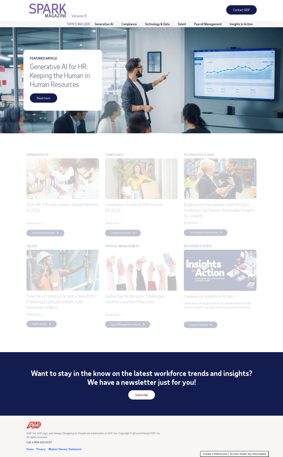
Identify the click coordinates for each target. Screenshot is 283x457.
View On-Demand (196, 325)
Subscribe (138, 396)
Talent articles (39, 324)
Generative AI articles (43, 232)
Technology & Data (157, 24)
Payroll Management (208, 24)
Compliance (129, 24)
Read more (40, 99)
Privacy (41, 449)
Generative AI (104, 24)
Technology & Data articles (203, 232)
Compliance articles (121, 232)
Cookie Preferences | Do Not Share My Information (234, 454)
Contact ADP (238, 11)
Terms (30, 449)
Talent (182, 24)
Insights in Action (239, 24)
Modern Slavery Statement (65, 449)
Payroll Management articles (126, 324)
